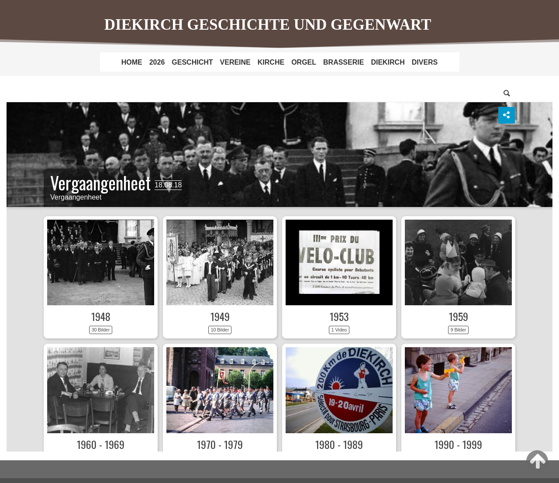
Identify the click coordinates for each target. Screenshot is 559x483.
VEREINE (235, 62)
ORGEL (303, 62)
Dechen (279, 268)
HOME (131, 62)
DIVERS (425, 62)
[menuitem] (132, 62)
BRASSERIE (343, 62)
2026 (157, 62)
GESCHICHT (192, 62)
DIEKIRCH (387, 62)
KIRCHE (271, 62)
